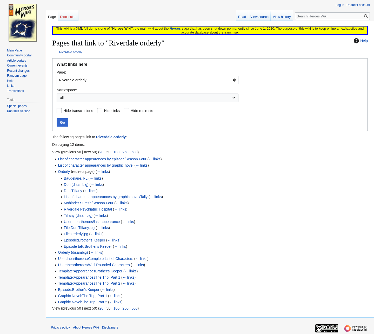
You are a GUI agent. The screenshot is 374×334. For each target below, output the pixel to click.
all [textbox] (62, 98)
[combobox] (147, 80)
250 (125, 152)
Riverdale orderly (70, 52)
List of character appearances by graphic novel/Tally (106, 197)
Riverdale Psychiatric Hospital (88, 209)
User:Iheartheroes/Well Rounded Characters (94, 265)
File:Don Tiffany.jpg (79, 228)
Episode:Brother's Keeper (84, 240)
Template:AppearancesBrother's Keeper (90, 271)
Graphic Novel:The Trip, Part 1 (82, 296)
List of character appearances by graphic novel (95, 165)
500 (134, 152)
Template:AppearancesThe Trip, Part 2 (89, 283)
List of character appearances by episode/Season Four (102, 159)
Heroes (175, 28)
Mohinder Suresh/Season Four (88, 203)
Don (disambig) (76, 184)
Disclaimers (110, 327)
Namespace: (67, 90)
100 (116, 152)
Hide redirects (142, 111)
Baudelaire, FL (76, 178)
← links (155, 159)
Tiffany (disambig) (78, 215)
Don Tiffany (73, 191)
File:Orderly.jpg (76, 234)
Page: (61, 72)
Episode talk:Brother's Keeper (88, 246)
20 (101, 152)
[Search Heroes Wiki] (332, 16)
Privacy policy (60, 327)
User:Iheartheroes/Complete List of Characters (95, 259)
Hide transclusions (78, 111)
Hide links (112, 111)
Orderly (64, 171)
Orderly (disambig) (73, 252)
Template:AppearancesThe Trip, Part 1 (89, 277)
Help (360, 40)
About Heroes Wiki (86, 327)
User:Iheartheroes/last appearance (92, 222)
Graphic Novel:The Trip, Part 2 (82, 302)
